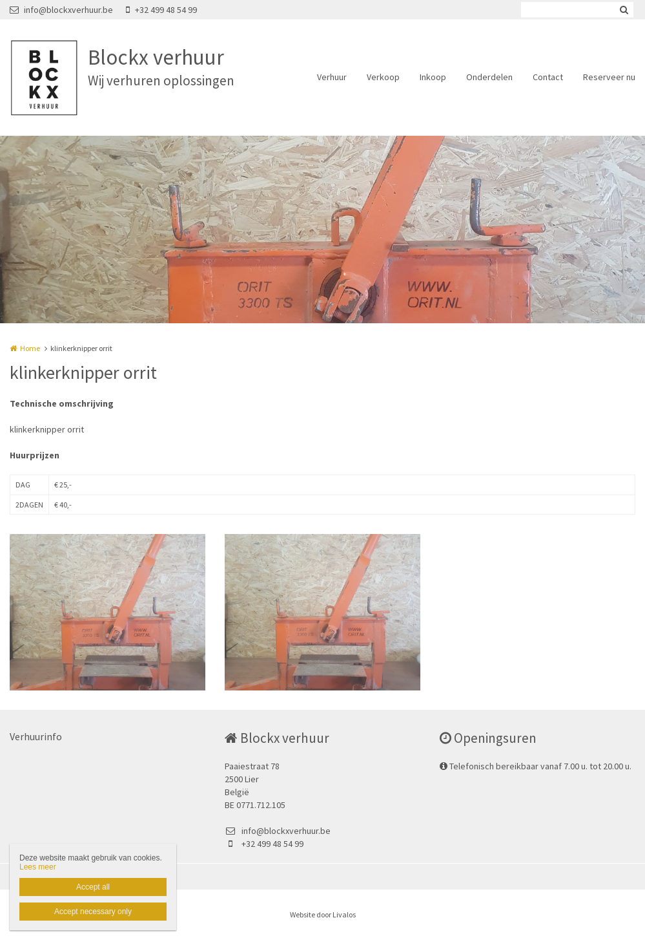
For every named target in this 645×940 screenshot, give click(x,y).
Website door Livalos (323, 914)
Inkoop (433, 77)
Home (30, 348)
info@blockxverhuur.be (61, 10)
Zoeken (623, 9)
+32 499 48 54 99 (161, 10)
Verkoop (383, 77)
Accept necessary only (93, 911)
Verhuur (332, 77)
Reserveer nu (609, 77)
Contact (548, 77)
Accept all (93, 887)
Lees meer (37, 866)
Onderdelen (489, 77)
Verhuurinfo (36, 736)
